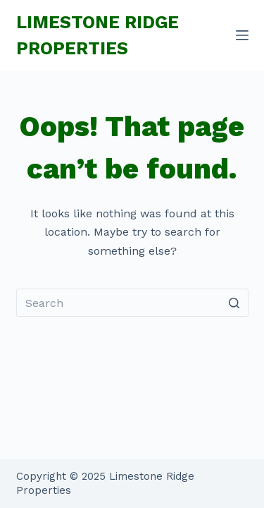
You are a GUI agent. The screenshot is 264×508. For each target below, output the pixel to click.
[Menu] (242, 35)
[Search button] (234, 303)
